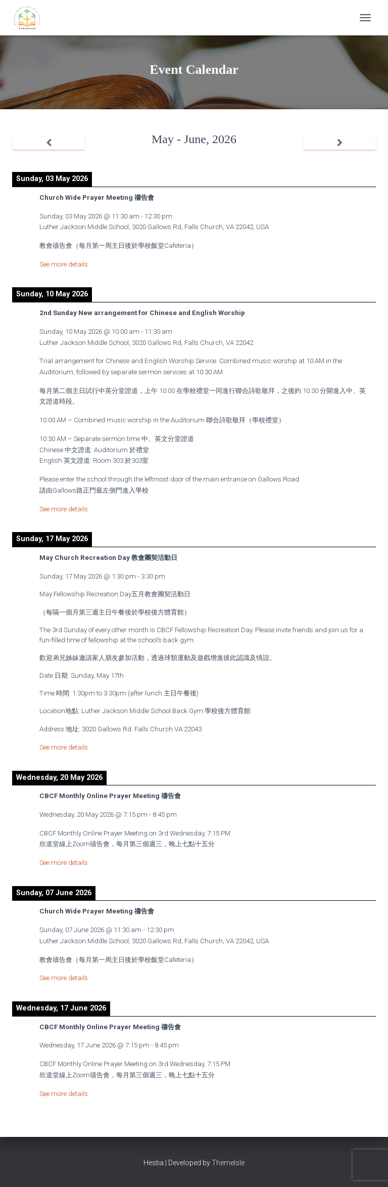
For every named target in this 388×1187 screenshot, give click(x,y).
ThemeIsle (228, 1163)
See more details (63, 264)
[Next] (339, 143)
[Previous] (48, 143)
